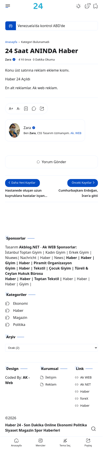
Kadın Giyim (55, 252)
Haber (45, 257)
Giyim (10, 263)
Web (9, 382)
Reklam (50, 384)
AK (25, 377)
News (58, 257)
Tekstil (39, 268)
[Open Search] (93, 428)
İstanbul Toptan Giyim (23, 252)
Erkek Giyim (79, 252)
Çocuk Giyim (60, 268)
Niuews (11, 257)
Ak (72, 133)
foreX (84, 398)
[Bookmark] (26, 108)
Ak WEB (85, 377)
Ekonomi (16, 303)
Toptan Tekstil (46, 278)
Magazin (16, 317)
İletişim (50, 377)
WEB (78, 133)
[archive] (51, 348)
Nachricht (28, 257)
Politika (15, 324)
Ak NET (85, 384)
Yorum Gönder (51, 161)
